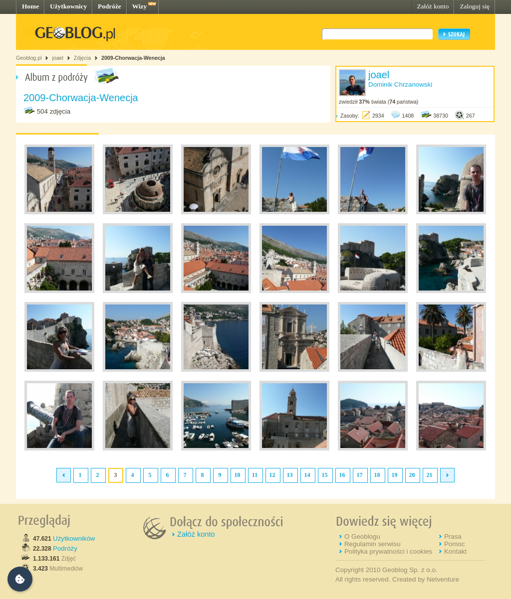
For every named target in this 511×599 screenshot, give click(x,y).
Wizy (139, 6)
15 (325, 474)
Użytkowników (74, 538)
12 (272, 474)
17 (360, 474)
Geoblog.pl (29, 58)
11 (254, 474)
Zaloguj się (475, 6)
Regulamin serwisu (372, 544)
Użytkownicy (68, 6)
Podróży (65, 548)
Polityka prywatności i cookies (388, 551)
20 (412, 474)
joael (57, 58)
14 (307, 474)
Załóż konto (433, 6)
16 (342, 474)
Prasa (453, 536)
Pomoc (454, 544)
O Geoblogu (362, 536)
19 (395, 474)
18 (377, 474)
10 (238, 474)
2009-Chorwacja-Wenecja (133, 58)
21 (430, 474)
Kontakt (455, 551)
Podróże (109, 6)
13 (290, 474)
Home (30, 6)
